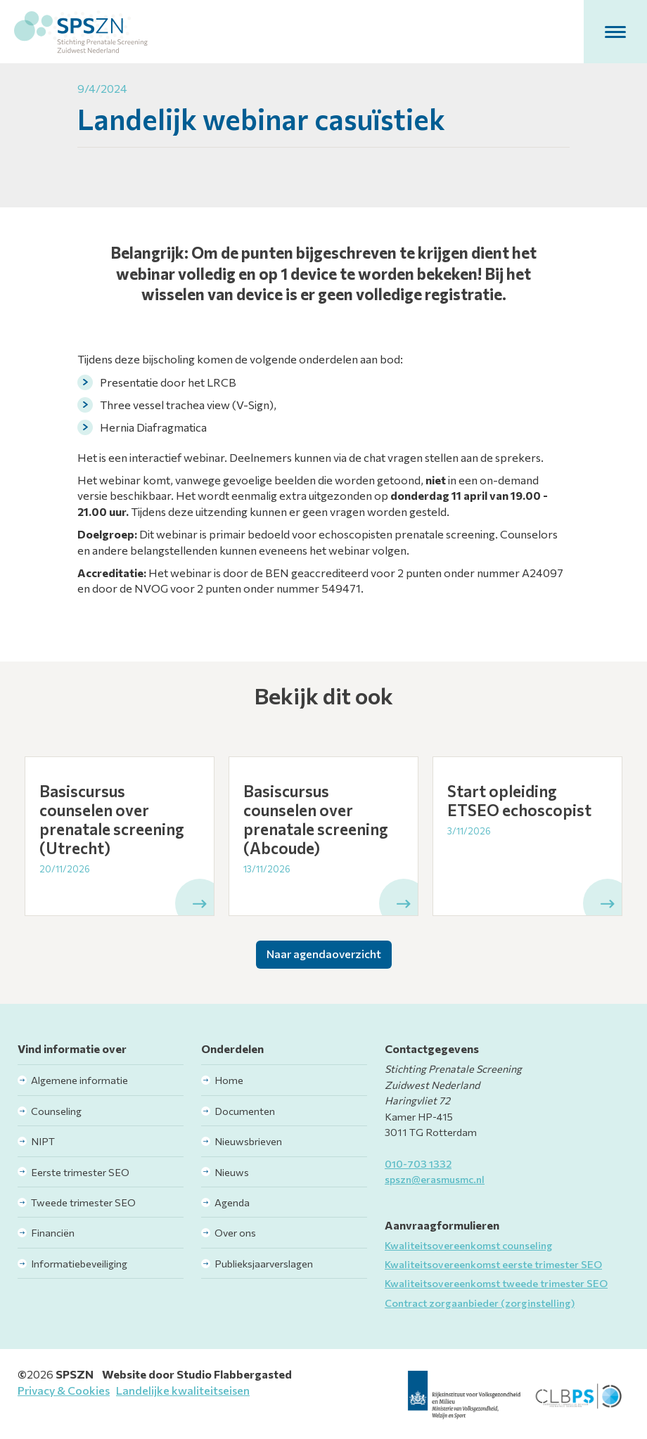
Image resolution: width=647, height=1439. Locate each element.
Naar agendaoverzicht (324, 953)
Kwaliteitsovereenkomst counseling (469, 1245)
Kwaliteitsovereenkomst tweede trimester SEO (496, 1283)
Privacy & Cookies (64, 1390)
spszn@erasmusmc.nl (435, 1179)
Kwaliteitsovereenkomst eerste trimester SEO (493, 1264)
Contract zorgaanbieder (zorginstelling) (480, 1302)
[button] (615, 31)
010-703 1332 (418, 1163)
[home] (81, 31)
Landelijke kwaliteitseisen (183, 1390)
